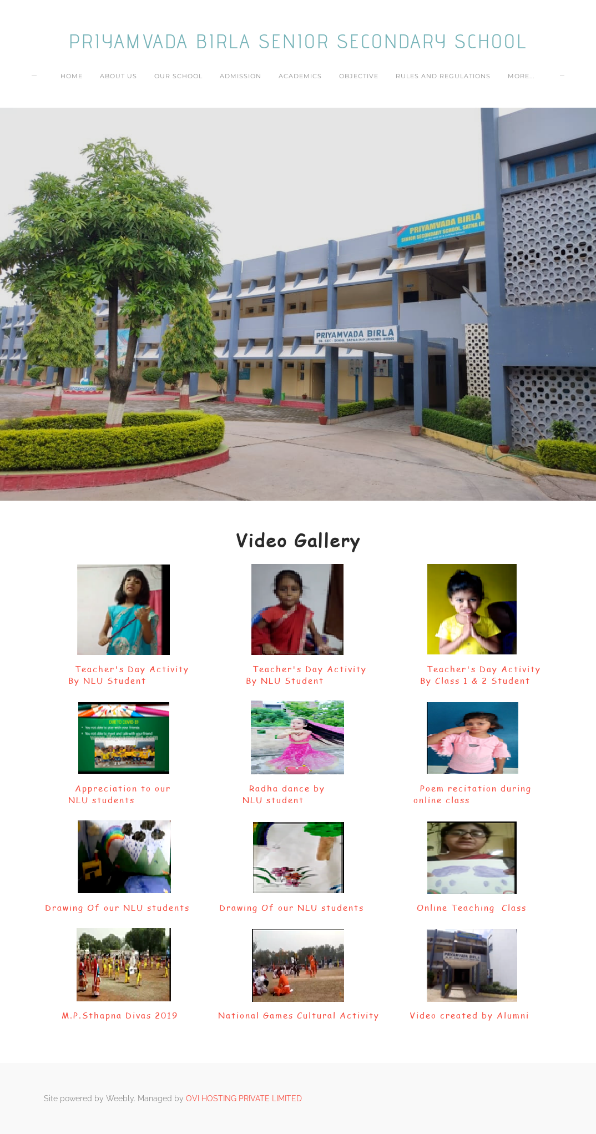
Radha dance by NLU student (297, 794)
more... (521, 76)
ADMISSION (240, 76)
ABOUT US (118, 76)
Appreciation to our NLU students (123, 794)
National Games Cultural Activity (299, 1015)
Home (71, 76)
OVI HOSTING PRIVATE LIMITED (244, 1098)
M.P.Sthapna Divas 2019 (120, 1015)
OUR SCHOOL (178, 76)
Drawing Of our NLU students (117, 907)
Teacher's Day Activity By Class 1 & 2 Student (472, 674)
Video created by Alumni (469, 1015)
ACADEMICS (300, 76)
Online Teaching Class (472, 907)
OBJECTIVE (358, 76)
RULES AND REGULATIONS (443, 76)
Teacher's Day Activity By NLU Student (122, 674)
